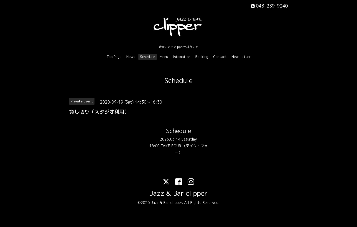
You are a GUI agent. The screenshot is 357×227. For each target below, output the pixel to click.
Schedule (147, 56)
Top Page (114, 56)
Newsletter (241, 56)
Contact (220, 56)
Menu (164, 56)
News (130, 56)
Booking (201, 56)
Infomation (182, 56)
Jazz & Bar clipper (178, 193)
